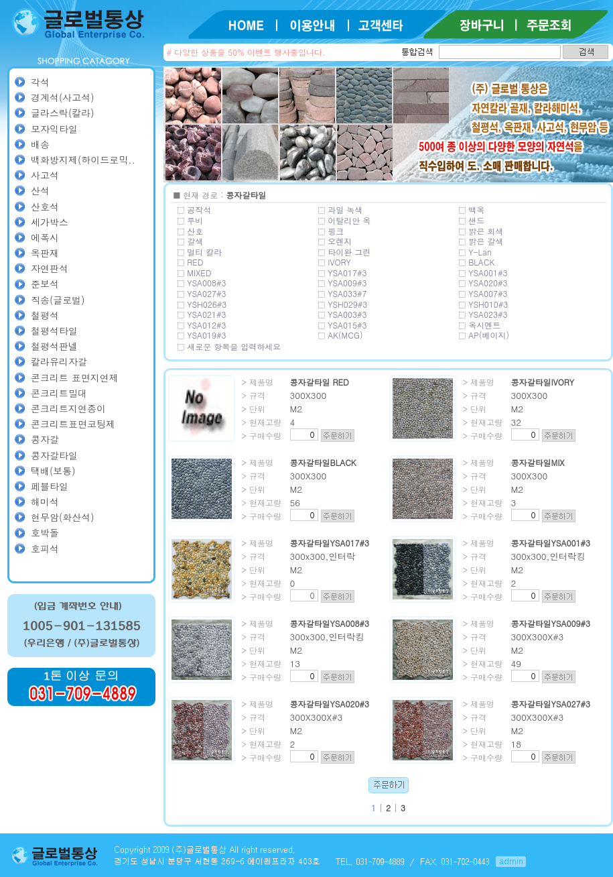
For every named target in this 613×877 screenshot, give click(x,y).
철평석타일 (54, 330)
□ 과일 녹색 (340, 209)
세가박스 (49, 222)
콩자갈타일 (54, 455)
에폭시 (45, 237)
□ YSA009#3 (342, 282)
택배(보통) (53, 470)
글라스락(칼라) (62, 112)
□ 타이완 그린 (344, 251)
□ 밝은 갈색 (481, 241)
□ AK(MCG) (340, 335)
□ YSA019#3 (202, 335)
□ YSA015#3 (342, 325)
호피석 (45, 548)
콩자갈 (45, 439)
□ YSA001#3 (483, 272)
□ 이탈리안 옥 (344, 220)
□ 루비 (191, 220)
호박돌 (45, 532)
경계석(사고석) (62, 97)
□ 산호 (191, 231)
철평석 (45, 315)
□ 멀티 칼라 (200, 251)
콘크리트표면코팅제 (73, 423)
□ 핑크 (331, 231)
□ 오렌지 (335, 241)
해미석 (45, 501)
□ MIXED (195, 272)
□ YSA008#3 (202, 282)
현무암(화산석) (62, 517)
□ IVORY (334, 262)
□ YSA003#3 (342, 314)
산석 (40, 190)
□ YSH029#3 (343, 304)
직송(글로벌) (58, 299)
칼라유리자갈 (59, 361)
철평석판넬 (54, 346)
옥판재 (45, 252)
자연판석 (49, 268)
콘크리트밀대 (59, 393)
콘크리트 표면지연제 (75, 377)
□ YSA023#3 (483, 314)
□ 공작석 (195, 209)
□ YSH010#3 (483, 304)
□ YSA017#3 (342, 272)
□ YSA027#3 (202, 293)
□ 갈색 (191, 241)
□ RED (191, 262)
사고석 (45, 175)
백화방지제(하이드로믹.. (83, 159)
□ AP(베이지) (484, 335)
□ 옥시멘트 (480, 325)
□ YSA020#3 (483, 282)
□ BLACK (477, 262)
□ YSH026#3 (202, 304)
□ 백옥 (472, 209)
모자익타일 (54, 128)
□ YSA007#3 (483, 293)
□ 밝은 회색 (481, 231)
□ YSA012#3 (202, 325)
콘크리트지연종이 (68, 408)
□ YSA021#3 (202, 314)
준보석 (45, 283)
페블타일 (49, 486)
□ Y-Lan (475, 251)
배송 (40, 144)
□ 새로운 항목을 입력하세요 (229, 346)
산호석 (45, 206)
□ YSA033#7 (342, 293)
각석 (40, 82)
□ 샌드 (472, 220)
